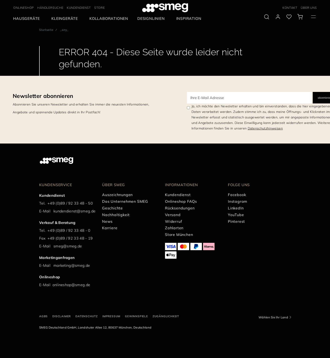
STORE (99, 7)
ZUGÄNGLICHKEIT (166, 316)
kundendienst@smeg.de (74, 211)
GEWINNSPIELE (136, 316)
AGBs (43, 316)
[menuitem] (27, 18)
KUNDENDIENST (79, 7)
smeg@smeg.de (67, 246)
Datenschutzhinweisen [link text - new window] (265, 128)
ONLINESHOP (23, 7)
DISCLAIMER (61, 316)
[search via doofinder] (267, 17)
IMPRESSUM (111, 316)
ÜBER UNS (309, 7)
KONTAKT (290, 7)
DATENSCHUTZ (86, 316)
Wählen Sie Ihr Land (273, 317)
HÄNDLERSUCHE (50, 7)
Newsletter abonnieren (43, 95)
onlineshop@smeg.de (71, 284)
